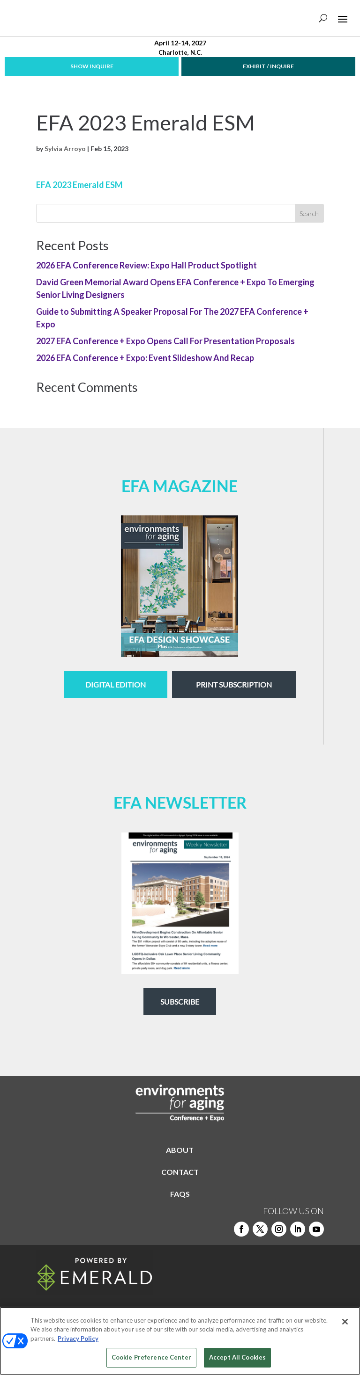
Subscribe (179, 1001)
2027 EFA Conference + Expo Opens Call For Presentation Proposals (165, 341)
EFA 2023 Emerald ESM (79, 185)
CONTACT (180, 1171)
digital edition (115, 684)
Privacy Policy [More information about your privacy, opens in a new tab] (78, 1338)
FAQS (180, 1193)
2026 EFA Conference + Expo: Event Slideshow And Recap (145, 358)
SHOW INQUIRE (91, 66)
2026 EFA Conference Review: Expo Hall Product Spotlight (146, 265)
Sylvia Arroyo (65, 148)
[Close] (345, 1321)
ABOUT (180, 1149)
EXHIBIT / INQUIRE (268, 66)
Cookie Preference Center (151, 1357)
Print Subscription (234, 684)
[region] (180, 1341)
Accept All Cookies (237, 1357)
